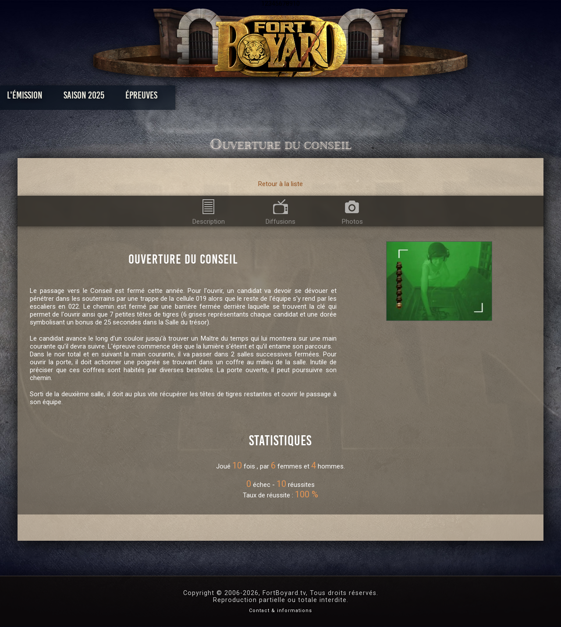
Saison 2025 (143, 97)
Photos (250, 97)
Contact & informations (280, 610)
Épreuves (201, 97)
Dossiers (341, 97)
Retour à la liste (280, 184)
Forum (388, 97)
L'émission (84, 97)
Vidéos (294, 97)
